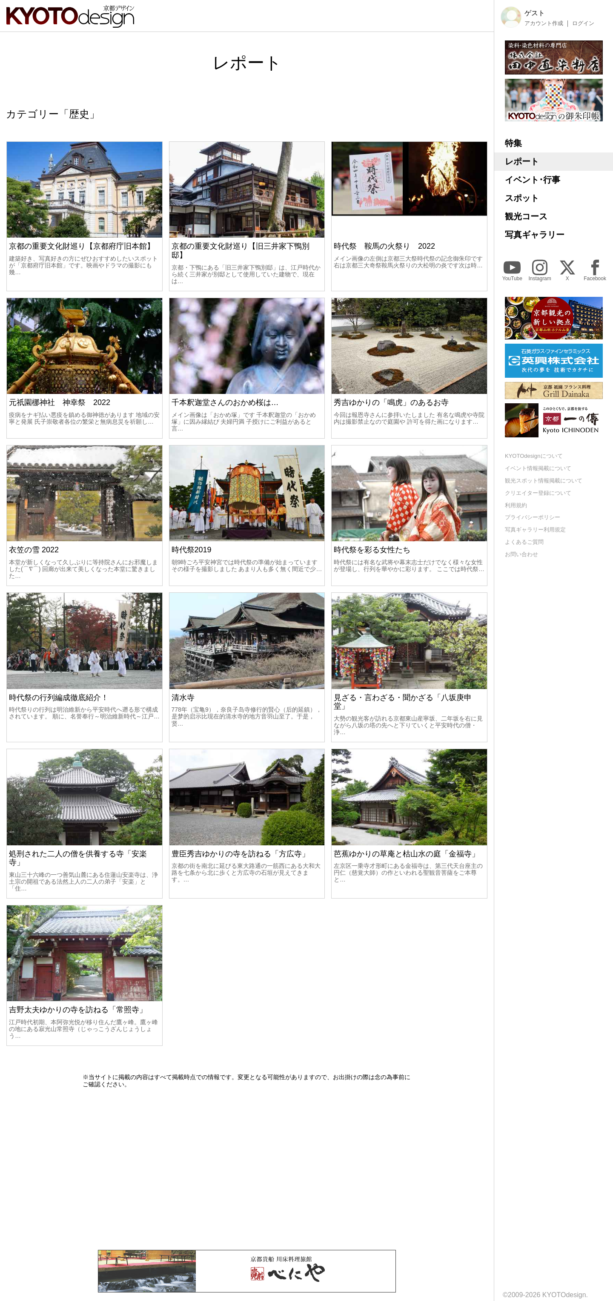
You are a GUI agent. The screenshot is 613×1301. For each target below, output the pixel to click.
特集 (513, 143)
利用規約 (516, 505)
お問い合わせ (521, 554)
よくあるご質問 (524, 542)
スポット (522, 198)
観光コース (526, 216)
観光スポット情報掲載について (543, 480)
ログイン (583, 23)
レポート (522, 161)
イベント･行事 (532, 179)
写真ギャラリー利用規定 (535, 529)
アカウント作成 (543, 23)
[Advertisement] (247, 1169)
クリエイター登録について (538, 493)
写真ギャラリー (534, 234)
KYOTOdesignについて (534, 456)
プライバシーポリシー (532, 517)
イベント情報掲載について (538, 468)
